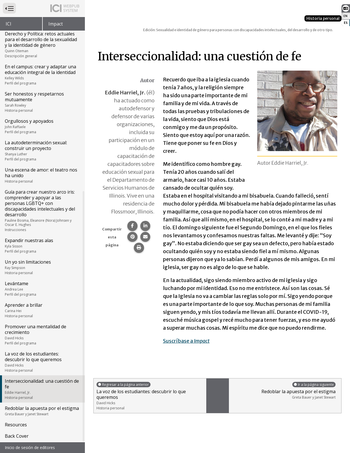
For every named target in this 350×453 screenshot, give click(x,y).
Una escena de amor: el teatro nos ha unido (42, 175)
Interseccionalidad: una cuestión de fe (42, 389)
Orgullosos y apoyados (42, 126)
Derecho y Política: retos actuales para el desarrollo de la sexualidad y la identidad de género (42, 45)
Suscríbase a (186, 341)
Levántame (42, 289)
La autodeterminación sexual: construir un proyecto (42, 151)
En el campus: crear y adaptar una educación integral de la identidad (42, 75)
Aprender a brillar (42, 310)
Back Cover (17, 436)
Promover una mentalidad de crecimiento (42, 335)
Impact (55, 24)
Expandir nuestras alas (42, 246)
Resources (16, 425)
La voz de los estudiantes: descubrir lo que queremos (42, 362)
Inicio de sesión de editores (30, 447)
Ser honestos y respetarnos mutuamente (42, 102)
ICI (8, 24)
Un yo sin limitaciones (42, 267)
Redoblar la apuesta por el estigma (42, 411)
